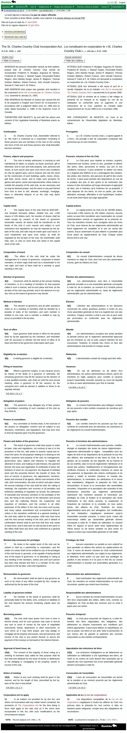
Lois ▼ (33, 7)
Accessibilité (20, 726)
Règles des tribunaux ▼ (64, 7)
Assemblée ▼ (118, 7)
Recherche (21, 7)
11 (6, 699)
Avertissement (32, 726)
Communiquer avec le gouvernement (89, 727)
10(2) (8, 652)
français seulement (73, 57)
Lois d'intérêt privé (46, 10)
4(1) (7, 256)
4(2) (7, 281)
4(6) (7, 371)
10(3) (8, 677)
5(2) (7, 424)
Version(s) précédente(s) (15, 32)
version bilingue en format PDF (71, 18)
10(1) (8, 618)
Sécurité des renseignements (63, 726)
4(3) (7, 306)
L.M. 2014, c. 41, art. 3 (77, 688)
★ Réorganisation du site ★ (14, 10)
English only (7, 57)
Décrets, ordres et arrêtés (87, 7)
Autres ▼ (105, 7)
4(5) (7, 358)
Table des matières (74, 61)
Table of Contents (11, 61)
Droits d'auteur (44, 726)
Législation (7, 7)
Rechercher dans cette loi (15, 37)
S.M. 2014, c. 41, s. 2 (14, 394)
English (122, 3)
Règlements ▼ (45, 7)
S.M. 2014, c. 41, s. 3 (14, 688)
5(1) (7, 405)
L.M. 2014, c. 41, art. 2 (77, 387)
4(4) (7, 334)
